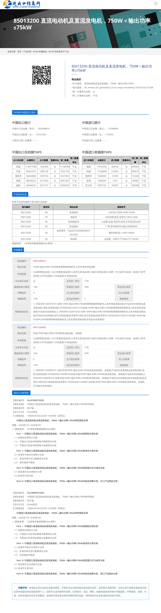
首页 (20, 51)
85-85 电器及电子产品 (58, 51)
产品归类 (27, 51)
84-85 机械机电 (40, 51)
